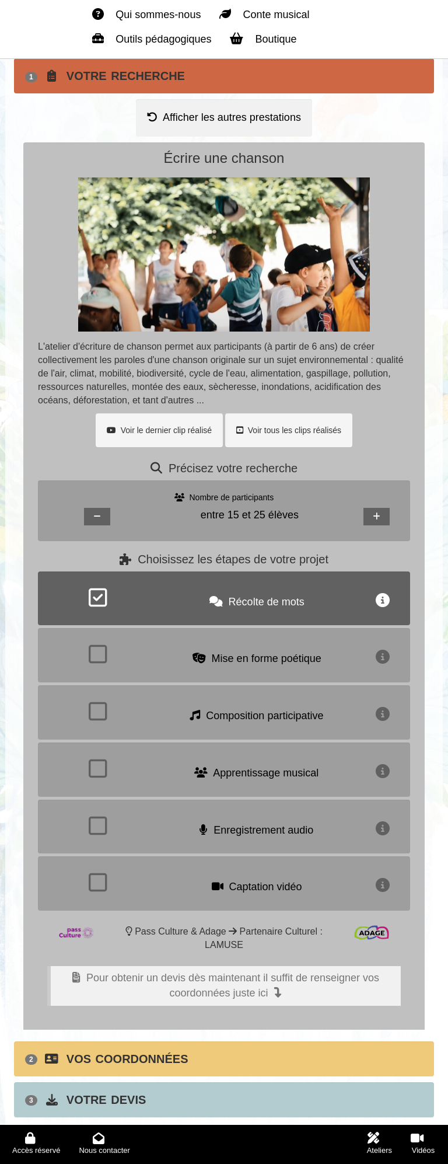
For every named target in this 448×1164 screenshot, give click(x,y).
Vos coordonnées (106, 1059)
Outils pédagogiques (151, 39)
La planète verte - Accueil (43, 11)
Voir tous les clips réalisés (288, 430)
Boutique (263, 39)
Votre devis (85, 1099)
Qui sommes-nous (146, 14)
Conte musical (264, 14)
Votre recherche (105, 75)
